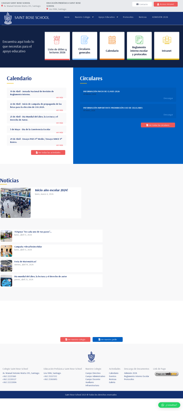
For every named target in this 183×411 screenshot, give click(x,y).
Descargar (168, 152)
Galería (112, 394)
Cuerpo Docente (92, 391)
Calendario (113, 385)
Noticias (142, 17)
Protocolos (127, 17)
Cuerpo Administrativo (95, 388)
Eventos (112, 388)
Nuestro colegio (82, 17)
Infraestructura (92, 398)
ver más (59, 151)
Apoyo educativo (106, 17)
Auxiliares (89, 394)
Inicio (66, 17)
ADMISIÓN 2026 (160, 17)
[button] (169, 405)
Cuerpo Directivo (93, 385)
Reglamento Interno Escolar (136, 388)
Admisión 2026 (130, 385)
